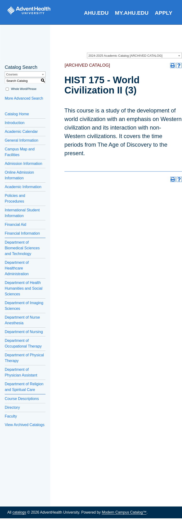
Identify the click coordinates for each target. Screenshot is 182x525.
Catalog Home (17, 114)
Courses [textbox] (12, 74)
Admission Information (23, 164)
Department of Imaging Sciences (24, 306)
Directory (12, 407)
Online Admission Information (19, 175)
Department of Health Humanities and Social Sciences (23, 288)
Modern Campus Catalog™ (124, 512)
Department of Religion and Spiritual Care (24, 387)
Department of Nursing (24, 332)
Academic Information (23, 187)
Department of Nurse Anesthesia (22, 320)
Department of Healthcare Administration (17, 268)
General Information (21, 140)
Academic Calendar (21, 132)
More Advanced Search (24, 98)
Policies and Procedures (15, 198)
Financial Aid (15, 225)
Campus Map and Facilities (20, 152)
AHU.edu (96, 13)
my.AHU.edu (132, 13)
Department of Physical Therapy (24, 358)
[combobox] (134, 55)
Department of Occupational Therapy (23, 343)
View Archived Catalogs (25, 425)
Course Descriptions (22, 399)
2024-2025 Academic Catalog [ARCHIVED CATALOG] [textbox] (125, 55)
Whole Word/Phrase (23, 89)
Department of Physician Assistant (21, 372)
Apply (163, 13)
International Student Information (22, 213)
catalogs (19, 512)
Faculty (11, 416)
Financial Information (22, 233)
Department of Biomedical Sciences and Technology (22, 248)
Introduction (15, 123)
